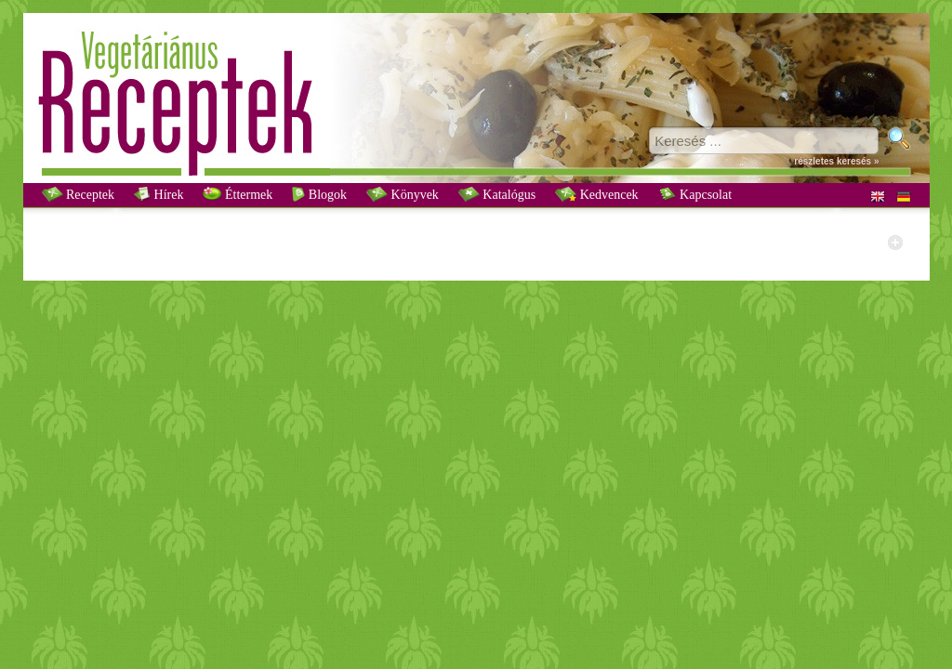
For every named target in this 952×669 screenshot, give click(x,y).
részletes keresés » (836, 161)
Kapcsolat (695, 194)
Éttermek (237, 194)
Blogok (319, 194)
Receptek (78, 194)
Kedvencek (596, 194)
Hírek (158, 194)
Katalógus (497, 194)
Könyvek (402, 194)
